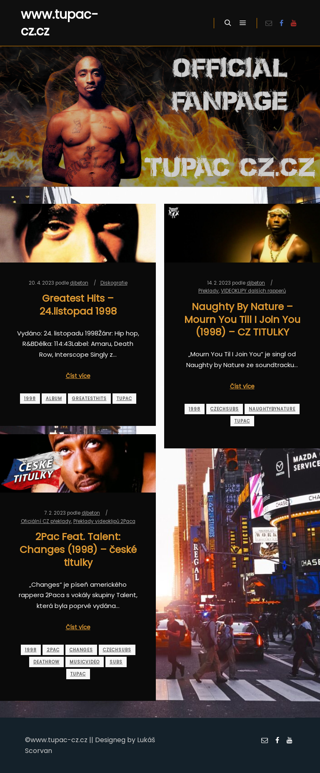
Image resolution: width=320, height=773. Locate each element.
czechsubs (224, 409)
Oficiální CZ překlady (46, 521)
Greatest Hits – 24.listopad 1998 (78, 304)
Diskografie (114, 283)
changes (81, 650)
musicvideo (85, 662)
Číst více (78, 376)
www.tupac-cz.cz (59, 23)
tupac (124, 398)
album (54, 398)
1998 (30, 398)
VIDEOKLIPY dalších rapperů (253, 291)
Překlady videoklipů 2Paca (104, 521)
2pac (53, 650)
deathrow (46, 662)
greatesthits (89, 398)
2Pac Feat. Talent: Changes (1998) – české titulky (78, 549)
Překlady (208, 291)
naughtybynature (272, 409)
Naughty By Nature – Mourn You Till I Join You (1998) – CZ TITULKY (242, 319)
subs (116, 662)
